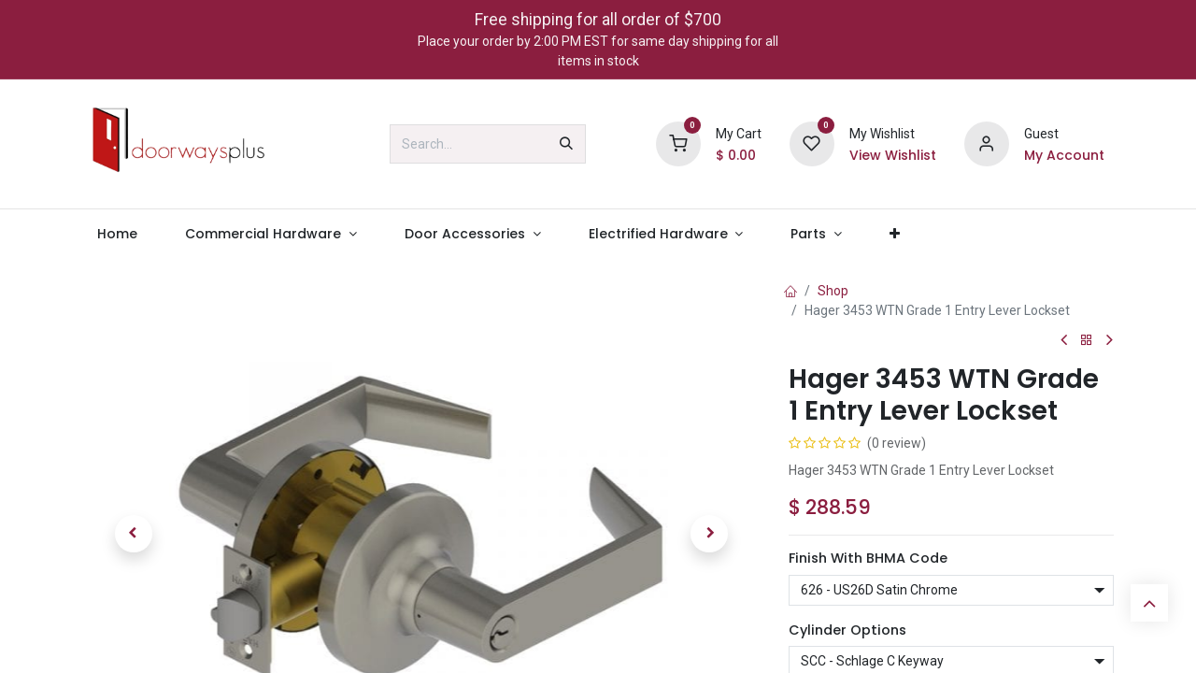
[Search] (566, 144)
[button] (133, 533)
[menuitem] (117, 234)
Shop (833, 290)
